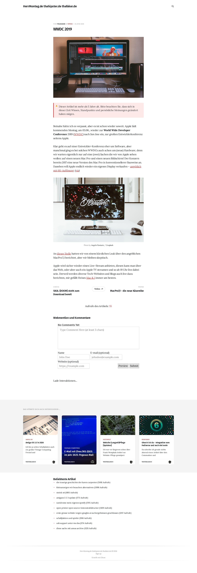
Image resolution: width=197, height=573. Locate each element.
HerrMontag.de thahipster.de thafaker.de (50, 6)
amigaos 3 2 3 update (66, 497)
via (77, 170)
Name (61, 352)
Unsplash (109, 245)
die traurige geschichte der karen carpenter (76, 482)
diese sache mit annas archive (70, 528)
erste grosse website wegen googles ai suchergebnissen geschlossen (87, 513)
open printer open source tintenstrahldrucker (77, 508)
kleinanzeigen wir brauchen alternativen (75, 487)
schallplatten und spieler (67, 518)
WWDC (78, 134)
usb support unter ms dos (68, 523)
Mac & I (90, 277)
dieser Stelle (64, 253)
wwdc (70, 24)
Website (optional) (68, 361)
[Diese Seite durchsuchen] (173, 6)
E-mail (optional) (99, 352)
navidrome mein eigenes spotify (71, 502)
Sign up (98, 554)
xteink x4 (60, 492)
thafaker (61, 24)
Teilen (98, 289)
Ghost (103, 558)
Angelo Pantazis (97, 245)
